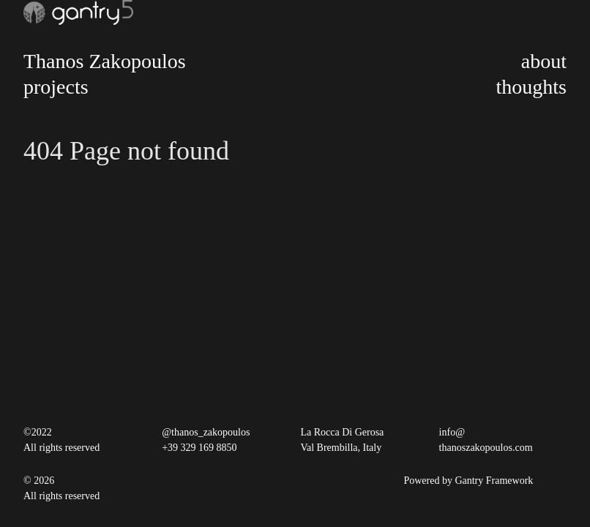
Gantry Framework (494, 480)
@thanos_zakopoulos (206, 432)
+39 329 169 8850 (199, 447)
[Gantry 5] (78, 12)
